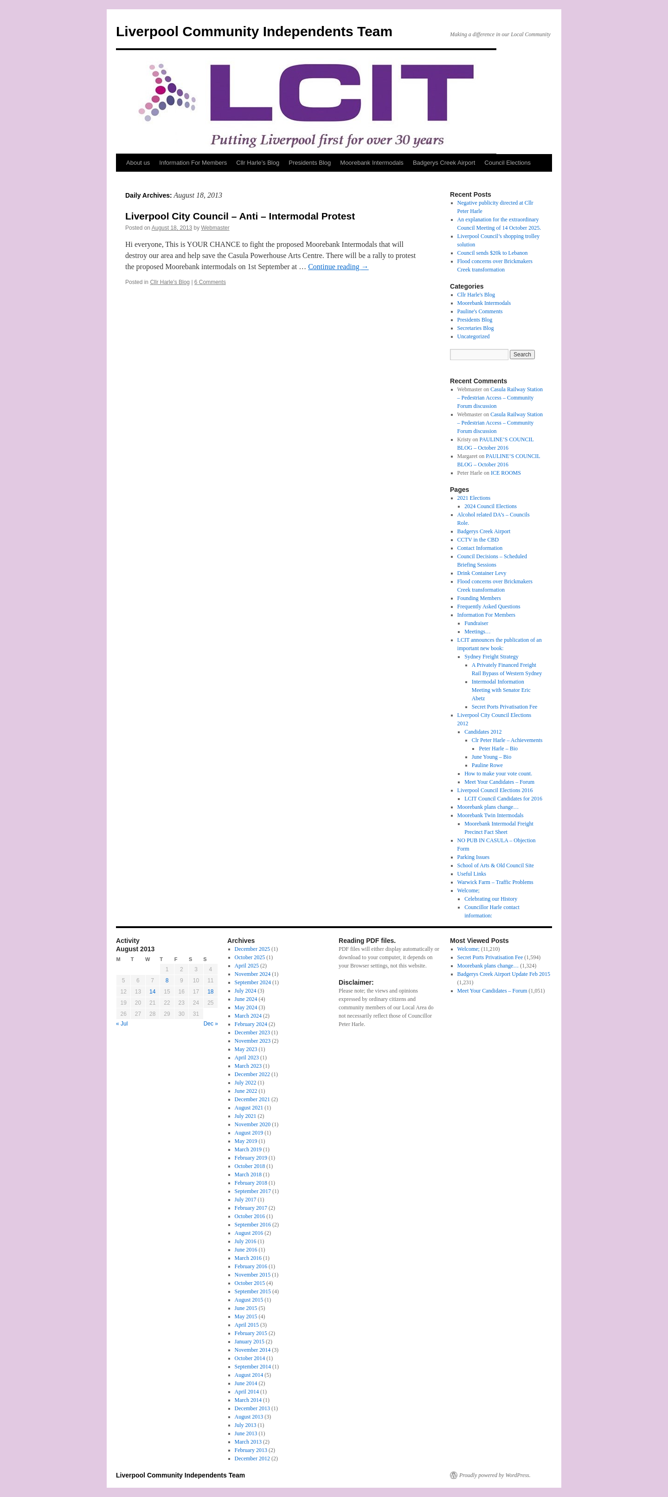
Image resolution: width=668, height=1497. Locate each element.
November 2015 (253, 1274)
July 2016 (246, 1241)
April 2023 (247, 1057)
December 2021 (252, 1099)
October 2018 (250, 1166)
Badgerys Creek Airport (444, 162)
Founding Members (479, 598)
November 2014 (253, 1350)
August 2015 (249, 1300)
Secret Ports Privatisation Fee (505, 706)
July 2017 (246, 1199)
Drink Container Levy (482, 573)
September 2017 (253, 1191)
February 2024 (251, 1024)
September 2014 (253, 1366)
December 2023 (252, 1032)
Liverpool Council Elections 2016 (495, 790)
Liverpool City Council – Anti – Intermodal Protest (240, 216)
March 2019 (248, 1149)
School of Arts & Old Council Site (495, 865)
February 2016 (251, 1266)
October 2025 (250, 957)
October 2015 (250, 1283)
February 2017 (251, 1208)
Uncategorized (473, 336)
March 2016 (248, 1258)
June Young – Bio (491, 757)
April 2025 (247, 965)
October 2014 (250, 1358)
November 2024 (253, 974)
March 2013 (248, 1442)
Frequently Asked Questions (488, 606)
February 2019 (251, 1158)
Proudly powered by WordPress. (495, 1475)
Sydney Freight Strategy (491, 656)
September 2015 (253, 1291)
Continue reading (338, 267)
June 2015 (246, 1308)
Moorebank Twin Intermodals (490, 815)
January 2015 (249, 1341)
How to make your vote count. (498, 773)
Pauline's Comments (480, 311)
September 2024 (253, 982)
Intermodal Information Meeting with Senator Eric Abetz (501, 690)
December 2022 (252, 1074)
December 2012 (252, 1458)
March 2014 (248, 1400)
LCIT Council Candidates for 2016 (503, 798)
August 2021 (249, 1107)
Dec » (211, 1023)
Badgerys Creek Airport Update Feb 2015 (503, 974)
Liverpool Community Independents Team (254, 31)
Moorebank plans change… (488, 807)
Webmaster (215, 228)
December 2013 (252, 1408)
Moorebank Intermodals (372, 162)
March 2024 (248, 1016)
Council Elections (507, 162)
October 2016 (250, 1216)
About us (138, 162)
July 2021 (246, 1116)
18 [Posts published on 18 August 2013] (210, 991)
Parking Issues (473, 857)
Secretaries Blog (475, 328)
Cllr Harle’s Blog (257, 162)
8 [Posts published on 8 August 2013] (167, 980)
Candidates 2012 (482, 732)
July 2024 (246, 990)
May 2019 (246, 1141)
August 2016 (249, 1233)
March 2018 (248, 1174)
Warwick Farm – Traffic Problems (495, 882)
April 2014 (247, 1391)
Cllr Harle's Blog (170, 282)
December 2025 (252, 949)
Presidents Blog (310, 162)
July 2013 (246, 1425)
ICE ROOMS (506, 473)
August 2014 (249, 1375)
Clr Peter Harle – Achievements (507, 740)
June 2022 (246, 1091)
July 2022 (246, 1082)
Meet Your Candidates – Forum (499, 782)
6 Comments (210, 282)
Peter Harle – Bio (498, 748)
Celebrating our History (490, 899)
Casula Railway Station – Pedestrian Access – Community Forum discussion (500, 397)
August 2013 (249, 1416)
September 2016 (253, 1224)
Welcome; (468, 890)
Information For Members (193, 162)
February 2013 (251, 1450)
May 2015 (246, 1316)
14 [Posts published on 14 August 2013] (152, 991)
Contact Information (480, 548)
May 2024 (246, 1007)
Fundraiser (476, 623)
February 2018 (251, 1183)
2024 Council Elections (490, 506)
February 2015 (251, 1333)
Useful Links (471, 874)
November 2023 (253, 1041)
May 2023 (246, 1049)
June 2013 (246, 1433)
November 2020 (253, 1124)
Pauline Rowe (487, 765)
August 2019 (249, 1132)
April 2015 (247, 1325)
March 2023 (248, 1066)
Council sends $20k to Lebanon (492, 253)
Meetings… (477, 631)
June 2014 (246, 1383)
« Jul (122, 1023)
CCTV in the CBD (478, 539)
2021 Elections (474, 498)
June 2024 (246, 999)
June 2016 (246, 1249)
